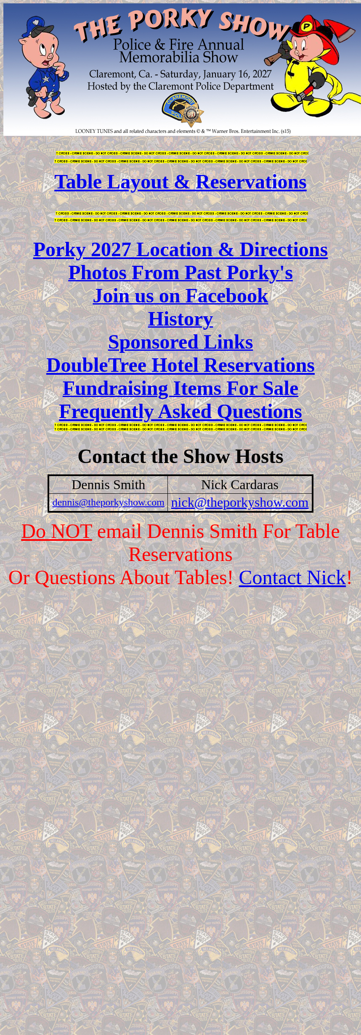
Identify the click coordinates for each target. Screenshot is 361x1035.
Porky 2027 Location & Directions (180, 249)
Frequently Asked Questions (180, 411)
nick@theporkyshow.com (240, 502)
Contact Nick (292, 577)
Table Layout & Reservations (180, 181)
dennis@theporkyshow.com (109, 502)
